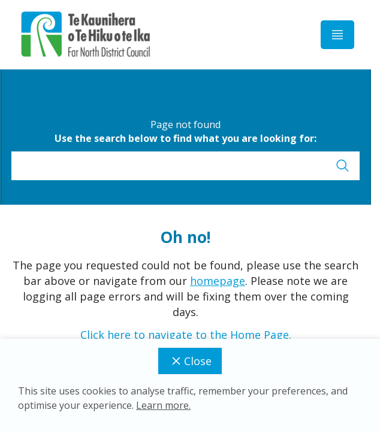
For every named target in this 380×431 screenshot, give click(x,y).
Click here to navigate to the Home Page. (185, 334)
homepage (217, 281)
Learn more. (163, 405)
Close (190, 361)
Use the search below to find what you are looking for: (185, 138)
